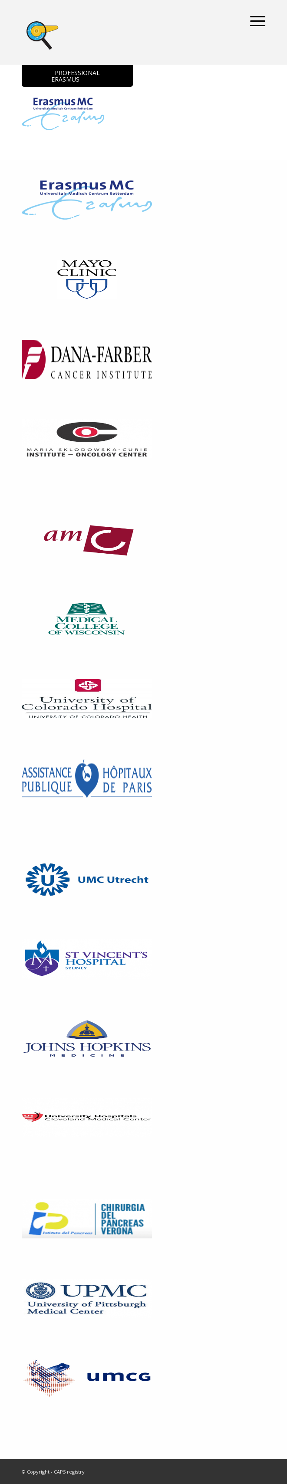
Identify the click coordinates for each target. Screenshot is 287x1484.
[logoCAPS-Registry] (119, 33)
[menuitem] (253, 20)
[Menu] (253, 20)
